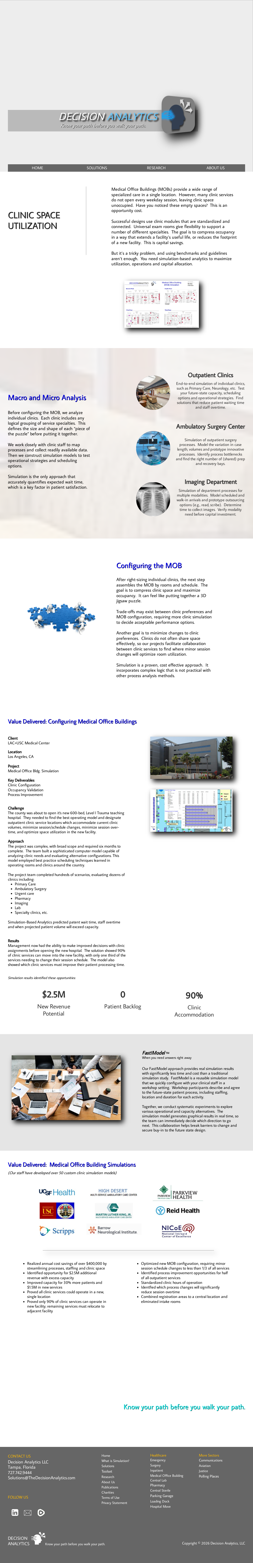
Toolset (107, 1471)
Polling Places (209, 1476)
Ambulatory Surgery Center (210, 426)
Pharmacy (157, 1485)
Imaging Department (211, 482)
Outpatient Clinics (210, 375)
